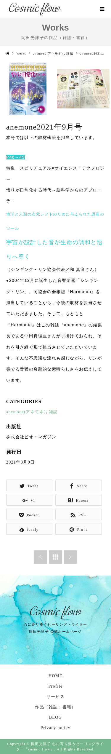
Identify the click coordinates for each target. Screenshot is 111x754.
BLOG (55, 717)
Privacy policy (55, 728)
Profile (56, 686)
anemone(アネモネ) (26, 412)
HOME (55, 676)
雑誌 (53, 412)
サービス (55, 696)
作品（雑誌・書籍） (55, 707)
